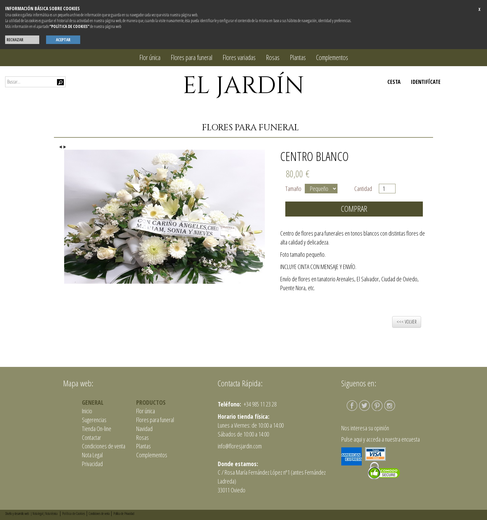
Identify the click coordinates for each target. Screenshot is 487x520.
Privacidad (92, 464)
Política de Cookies (73, 513)
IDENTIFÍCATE (426, 82)
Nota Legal (92, 455)
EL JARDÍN (243, 86)
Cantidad (364, 188)
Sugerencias (94, 420)
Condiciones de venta (103, 446)
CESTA (394, 82)
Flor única (149, 57)
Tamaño (293, 188)
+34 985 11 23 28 (259, 404)
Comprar (354, 208)
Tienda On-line (96, 429)
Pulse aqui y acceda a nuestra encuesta (380, 439)
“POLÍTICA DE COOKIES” (69, 26)
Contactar (91, 437)
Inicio (87, 411)
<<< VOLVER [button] (407, 321)
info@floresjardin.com (240, 446)
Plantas (298, 57)
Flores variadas (239, 57)
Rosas (273, 57)
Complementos (332, 57)
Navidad (144, 429)
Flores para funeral (191, 57)
